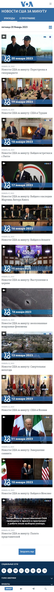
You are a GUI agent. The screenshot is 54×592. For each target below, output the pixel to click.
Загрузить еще (27, 552)
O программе (27, 18)
